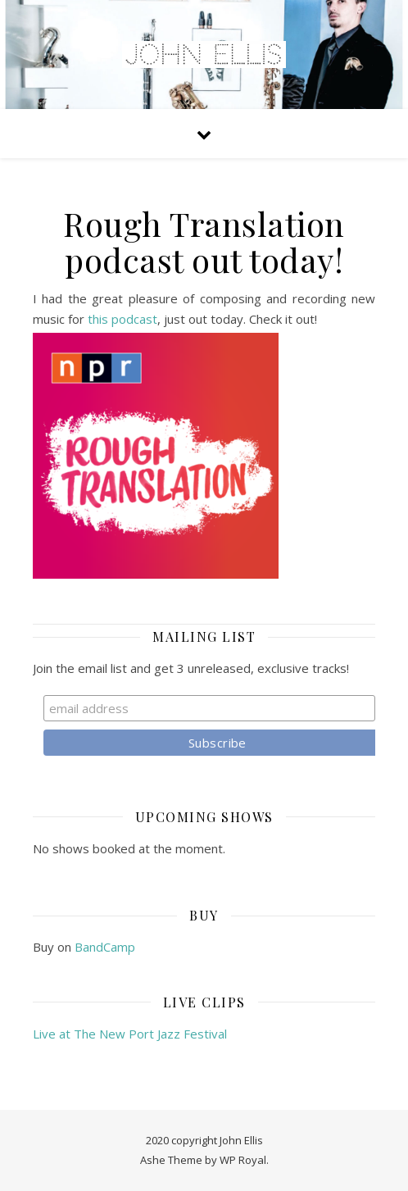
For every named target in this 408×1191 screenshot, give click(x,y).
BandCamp (105, 947)
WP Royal (243, 1159)
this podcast (122, 319)
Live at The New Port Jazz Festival (130, 1033)
